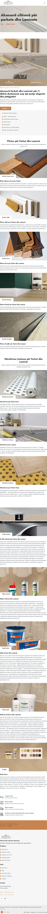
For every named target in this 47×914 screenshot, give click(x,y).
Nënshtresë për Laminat (8, 445)
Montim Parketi (9, 802)
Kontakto (5, 108)
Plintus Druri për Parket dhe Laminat (12, 263)
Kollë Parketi (5, 648)
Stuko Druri (4, 774)
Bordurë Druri (6, 258)
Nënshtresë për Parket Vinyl (9, 488)
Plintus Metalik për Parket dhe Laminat (13, 344)
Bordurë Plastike (6, 300)
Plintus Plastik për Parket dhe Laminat (12, 305)
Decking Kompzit (6, 857)
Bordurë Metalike (7, 339)
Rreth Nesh (4, 868)
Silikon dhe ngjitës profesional (11, 130)
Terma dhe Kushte (6, 873)
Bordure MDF (5, 217)
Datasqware (3, 909)
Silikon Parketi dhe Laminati (9, 599)
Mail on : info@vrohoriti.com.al (7, 892)
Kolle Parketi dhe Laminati (8, 653)
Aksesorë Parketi (10, 24)
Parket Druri (5, 849)
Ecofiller (4, 769)
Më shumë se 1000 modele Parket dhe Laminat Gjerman (19, 813)
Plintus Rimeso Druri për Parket (10, 181)
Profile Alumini (6, 534)
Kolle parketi (7, 124)
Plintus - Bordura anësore (10, 116)
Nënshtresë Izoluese (7, 397)
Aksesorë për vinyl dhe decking (11, 127)
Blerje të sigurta (9, 807)
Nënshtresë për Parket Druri (9, 402)
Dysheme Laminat (6, 852)
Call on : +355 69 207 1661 (7, 895)
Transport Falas (9, 796)
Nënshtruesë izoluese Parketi (11, 119)
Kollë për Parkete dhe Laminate (10, 715)
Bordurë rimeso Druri (8, 176)
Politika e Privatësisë (7, 876)
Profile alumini (7, 122)
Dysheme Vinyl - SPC (7, 855)
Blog (3, 870)
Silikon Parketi (6, 594)
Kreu (2, 24)
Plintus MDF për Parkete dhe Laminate (12, 222)
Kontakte (4, 879)
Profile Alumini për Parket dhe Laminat (13, 539)
